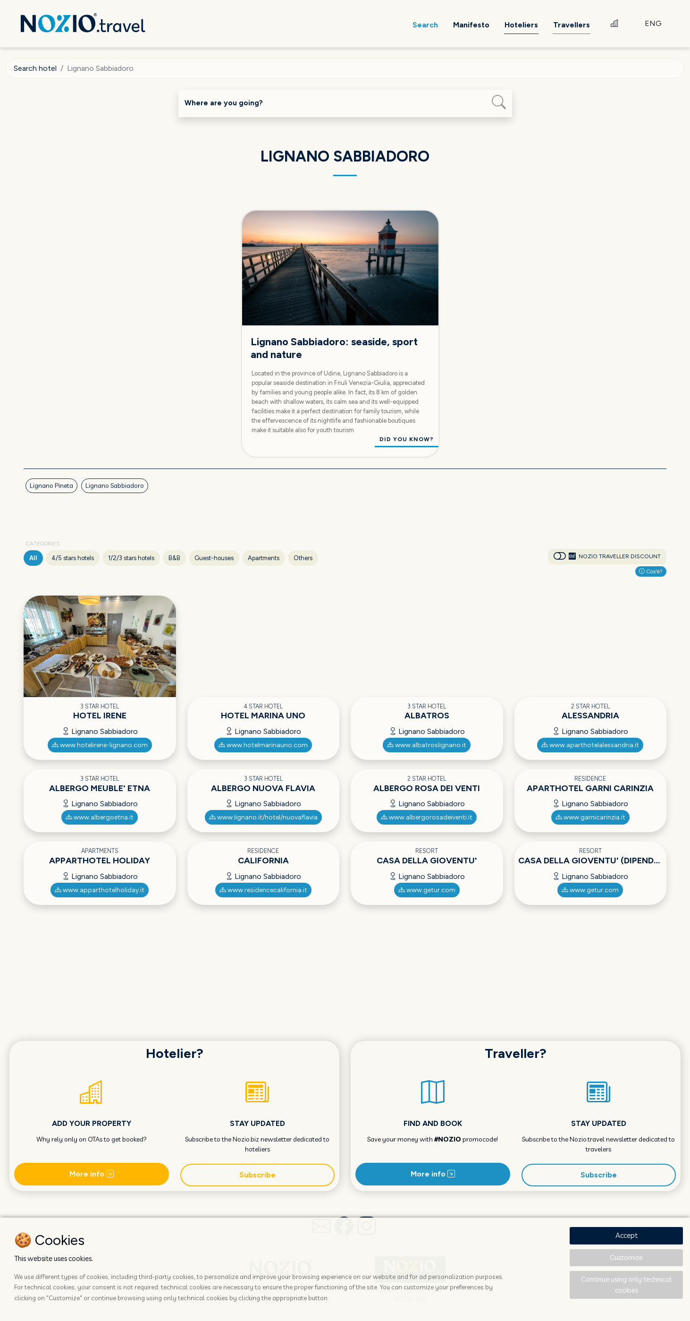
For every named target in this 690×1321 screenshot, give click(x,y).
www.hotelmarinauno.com (263, 745)
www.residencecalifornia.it (263, 890)
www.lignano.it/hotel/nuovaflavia (263, 817)
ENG (653, 23)
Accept (626, 1235)
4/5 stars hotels (72, 558)
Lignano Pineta (51, 485)
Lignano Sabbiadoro (114, 485)
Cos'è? (651, 571)
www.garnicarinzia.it (590, 817)
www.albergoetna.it (100, 817)
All (33, 558)
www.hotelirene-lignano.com (100, 745)
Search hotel (35, 68)
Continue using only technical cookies (626, 1285)
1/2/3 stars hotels (131, 558)
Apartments (263, 558)
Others (303, 558)
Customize (626, 1257)
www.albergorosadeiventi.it (426, 817)
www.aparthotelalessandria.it (590, 745)
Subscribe (257, 1174)
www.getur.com (426, 890)
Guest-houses (214, 558)
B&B (174, 558)
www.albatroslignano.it (426, 745)
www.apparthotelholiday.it (99, 890)
